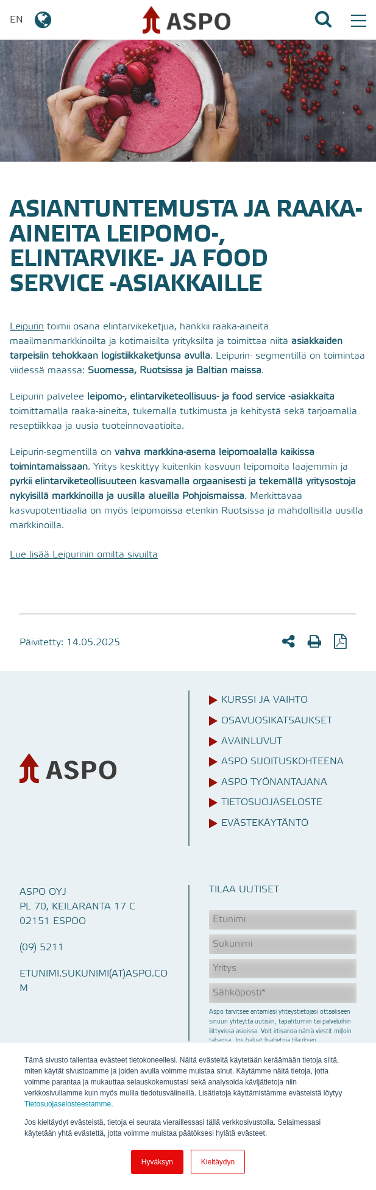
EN (31, 20)
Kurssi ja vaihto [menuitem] (264, 700)
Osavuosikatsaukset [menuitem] (276, 721)
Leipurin (27, 327)
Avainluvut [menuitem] (251, 742)
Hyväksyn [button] (157, 1162)
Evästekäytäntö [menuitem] (264, 823)
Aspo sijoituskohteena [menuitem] (282, 762)
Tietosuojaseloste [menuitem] (271, 803)
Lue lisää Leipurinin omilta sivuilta (84, 555)
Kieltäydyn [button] (218, 1162)
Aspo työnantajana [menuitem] (274, 782)
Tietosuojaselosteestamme (67, 1104)
